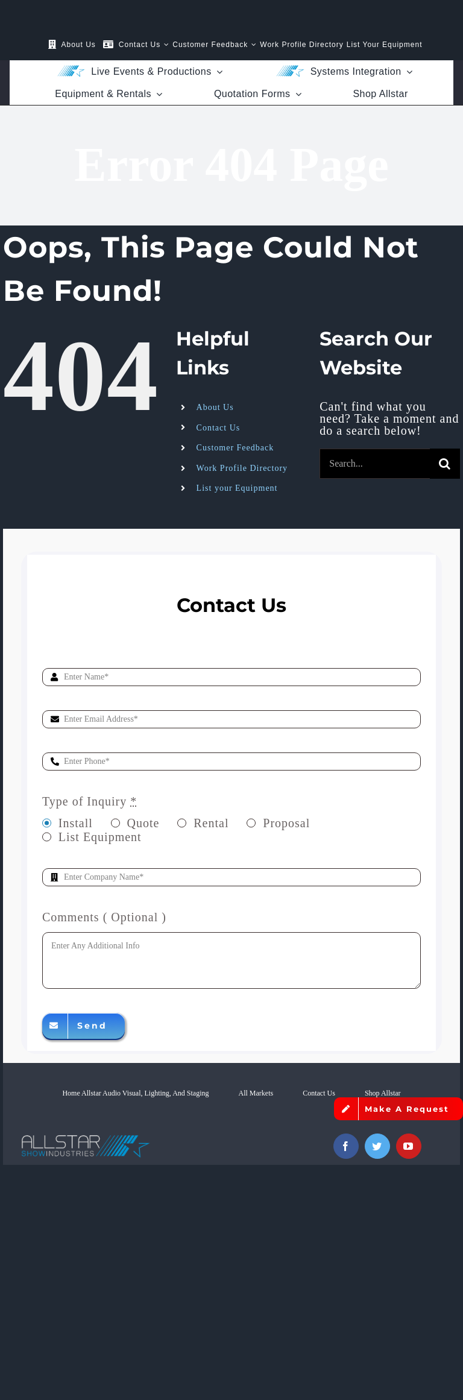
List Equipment (100, 836)
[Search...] (375, 464)
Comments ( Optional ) (104, 917)
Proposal (286, 823)
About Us (215, 407)
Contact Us (219, 427)
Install (75, 823)
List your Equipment (237, 488)
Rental (211, 823)
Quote (143, 823)
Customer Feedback (235, 447)
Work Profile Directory (242, 468)
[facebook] (346, 1146)
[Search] (445, 464)
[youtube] (408, 1146)
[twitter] (377, 1146)
